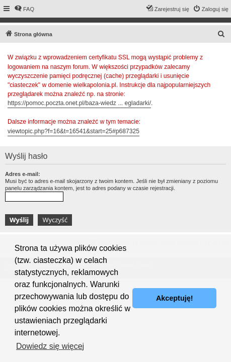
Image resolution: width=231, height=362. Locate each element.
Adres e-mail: (22, 174)
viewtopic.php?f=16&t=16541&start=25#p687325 (73, 131)
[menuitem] (24, 9)
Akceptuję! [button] (174, 298)
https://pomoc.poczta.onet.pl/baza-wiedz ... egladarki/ (79, 103)
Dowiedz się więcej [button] (50, 346)
